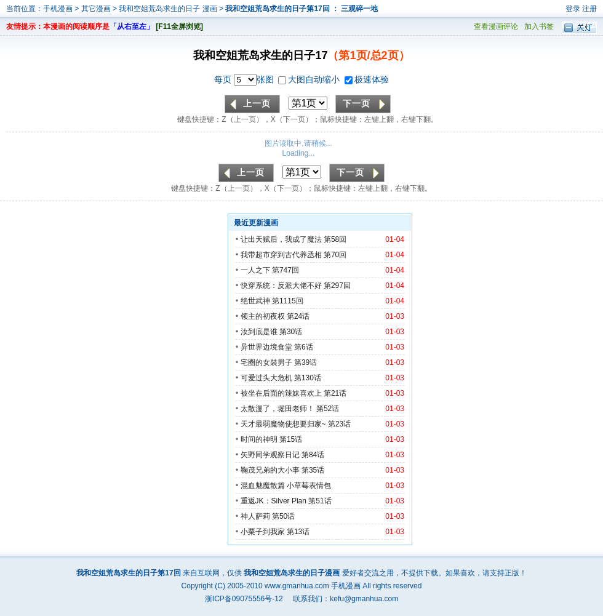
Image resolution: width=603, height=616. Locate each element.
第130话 (307, 378)
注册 (589, 8)
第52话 (327, 408)
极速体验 (367, 79)
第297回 (337, 285)
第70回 (335, 254)
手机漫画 (58, 8)
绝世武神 (255, 301)
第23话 (339, 424)
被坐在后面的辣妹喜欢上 (281, 393)
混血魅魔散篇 (263, 485)
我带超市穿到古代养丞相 (281, 254)
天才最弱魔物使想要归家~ (283, 424)
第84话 (313, 454)
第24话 (298, 316)
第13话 (298, 531)
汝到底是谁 (259, 331)
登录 (572, 8)
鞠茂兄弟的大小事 (270, 470)
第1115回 (287, 301)
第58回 (335, 239)
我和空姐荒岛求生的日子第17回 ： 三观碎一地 (301, 8)
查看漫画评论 (496, 26)
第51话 (319, 501)
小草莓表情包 (309, 485)
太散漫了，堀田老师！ (277, 408)
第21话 (335, 393)
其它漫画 (96, 8)
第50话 (283, 516)
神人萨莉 (255, 516)
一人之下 (255, 270)
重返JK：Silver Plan (273, 501)
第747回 (285, 270)
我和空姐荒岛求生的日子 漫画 (169, 8)
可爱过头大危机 (266, 378)
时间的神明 (259, 439)
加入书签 (539, 26)
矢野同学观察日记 (270, 454)
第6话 (303, 347)
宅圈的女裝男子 (266, 362)
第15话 (290, 439)
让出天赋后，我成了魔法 (281, 239)
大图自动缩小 (310, 79)
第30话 (290, 331)
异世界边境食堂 (266, 347)
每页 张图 (245, 79)
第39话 (305, 362)
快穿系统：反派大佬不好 (281, 285)
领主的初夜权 (263, 316)
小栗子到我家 (263, 531)
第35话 (313, 470)
